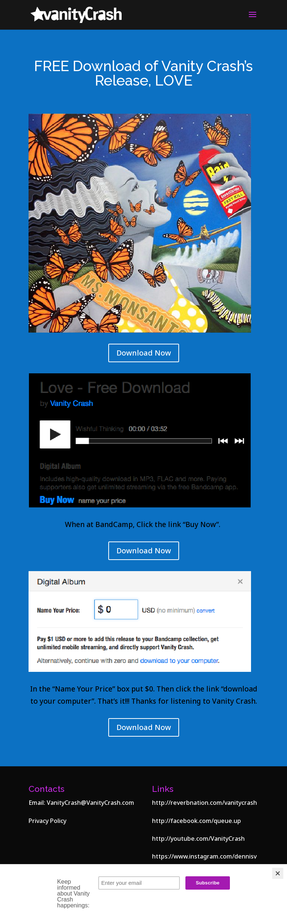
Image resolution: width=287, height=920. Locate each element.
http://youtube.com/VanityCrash (198, 838)
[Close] (277, 873)
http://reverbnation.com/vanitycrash (204, 803)
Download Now (143, 353)
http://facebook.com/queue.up (196, 821)
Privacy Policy (47, 821)
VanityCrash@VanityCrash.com (90, 803)
